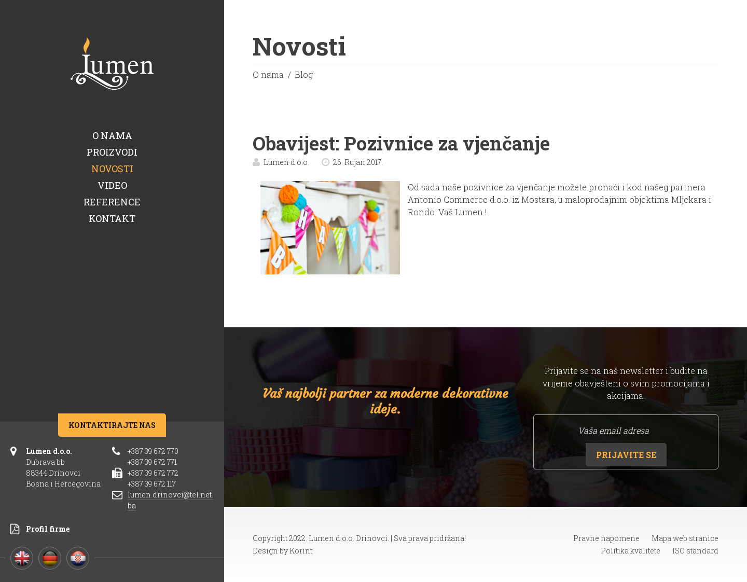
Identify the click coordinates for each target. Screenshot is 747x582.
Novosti (112, 168)
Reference (112, 202)
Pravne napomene (606, 538)
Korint (300, 551)
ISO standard (695, 551)
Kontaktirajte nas (112, 425)
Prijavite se (626, 454)
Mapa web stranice (685, 538)
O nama (112, 135)
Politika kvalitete (630, 551)
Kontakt (112, 218)
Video (112, 185)
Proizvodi (112, 152)
